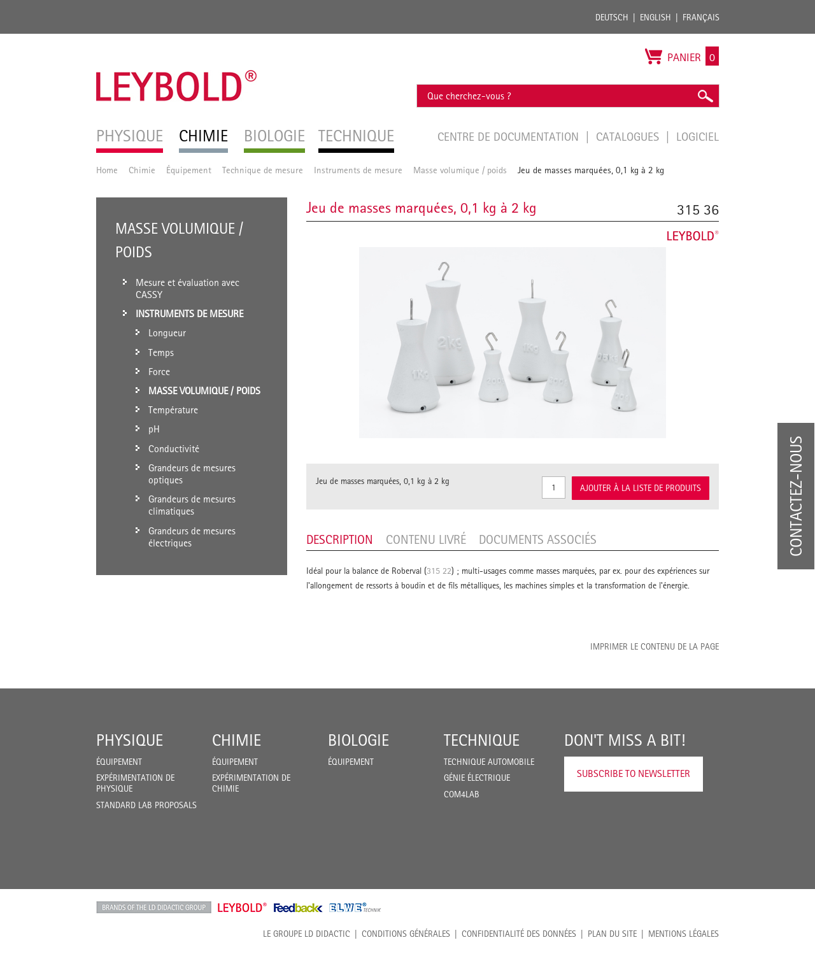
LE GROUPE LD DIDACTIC (306, 934)
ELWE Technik (355, 907)
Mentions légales (683, 934)
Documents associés (538, 539)
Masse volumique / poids (460, 169)
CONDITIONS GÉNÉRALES (406, 934)
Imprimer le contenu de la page (654, 646)
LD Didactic (153, 907)
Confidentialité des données (519, 934)
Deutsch (611, 17)
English (655, 17)
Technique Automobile (489, 762)
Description (339, 539)
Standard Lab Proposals (146, 805)
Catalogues (629, 136)
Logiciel (697, 136)
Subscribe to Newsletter (633, 773)
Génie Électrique (477, 777)
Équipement (188, 169)
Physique (129, 740)
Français (701, 17)
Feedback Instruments (298, 907)
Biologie (358, 740)
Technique (482, 740)
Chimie (142, 169)
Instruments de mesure (358, 169)
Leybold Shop (242, 907)
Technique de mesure (262, 169)
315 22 (439, 571)
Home (107, 169)
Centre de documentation (509, 136)
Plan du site (612, 934)
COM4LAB (461, 794)
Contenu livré (426, 539)
